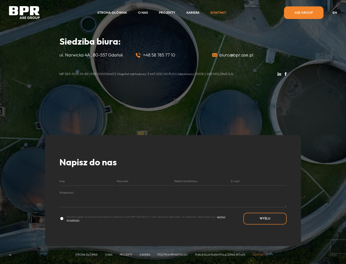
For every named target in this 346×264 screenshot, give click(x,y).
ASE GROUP (304, 12)
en (335, 12)
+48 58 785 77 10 (159, 55)
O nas (143, 12)
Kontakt (218, 12)
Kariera (192, 12)
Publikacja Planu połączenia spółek (220, 255)
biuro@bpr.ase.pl (236, 55)
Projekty (167, 12)
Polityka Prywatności (173, 255)
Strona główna (112, 12)
